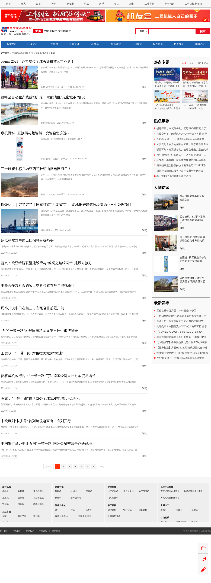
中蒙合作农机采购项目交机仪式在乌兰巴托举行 (38, 285)
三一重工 (61, 194)
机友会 (95, 44)
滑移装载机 (38, 504)
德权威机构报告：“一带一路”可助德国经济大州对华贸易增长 (48, 376)
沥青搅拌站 (76, 497)
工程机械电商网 (193, 3)
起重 (101, 3)
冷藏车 (164, 510)
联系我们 (17, 531)
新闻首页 (11, 44)
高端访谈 (200, 44)
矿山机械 (165, 517)
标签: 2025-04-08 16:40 (57, 123)
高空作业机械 (52, 87)
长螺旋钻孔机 (114, 516)
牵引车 (36, 516)
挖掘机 (5, 491)
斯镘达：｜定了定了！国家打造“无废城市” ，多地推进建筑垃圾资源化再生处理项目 (66, 205)
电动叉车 (22, 516)
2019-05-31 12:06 (9, 433)
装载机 (21, 491)
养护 (53, 3)
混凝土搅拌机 (84, 516)
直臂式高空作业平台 (170, 491)
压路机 (58, 491)
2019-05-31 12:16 (9, 366)
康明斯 (64, 158)
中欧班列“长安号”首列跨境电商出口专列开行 (36, 421)
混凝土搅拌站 (61, 516)
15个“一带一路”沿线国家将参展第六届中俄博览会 (39, 331)
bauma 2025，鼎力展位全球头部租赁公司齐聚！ (37, 61)
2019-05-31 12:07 (9, 411)
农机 (131, 3)
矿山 (116, 3)
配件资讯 (158, 44)
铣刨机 (74, 491)
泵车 (57, 510)
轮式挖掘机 (38, 491)
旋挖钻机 (112, 510)
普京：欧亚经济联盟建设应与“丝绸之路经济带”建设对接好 (46, 263)
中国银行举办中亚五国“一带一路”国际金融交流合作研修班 (46, 443)
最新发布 (161, 303)
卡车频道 (169, 3)
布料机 (89, 510)
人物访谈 (161, 187)
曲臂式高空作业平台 (193, 491)
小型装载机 (38, 497)
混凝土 (70, 3)
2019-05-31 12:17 (9, 298)
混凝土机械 (60, 505)
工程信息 (137, 44)
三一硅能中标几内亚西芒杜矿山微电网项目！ (36, 169)
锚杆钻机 (127, 510)
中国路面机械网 (19, 53)
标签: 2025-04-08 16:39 (64, 158)
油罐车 (179, 510)
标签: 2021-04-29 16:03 (56, 230)
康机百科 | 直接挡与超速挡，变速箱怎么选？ (35, 133)
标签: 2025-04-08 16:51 (62, 87)
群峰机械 (50, 123)
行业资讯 (32, 44)
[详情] (144, 87)
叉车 (4, 516)
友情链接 (43, 531)
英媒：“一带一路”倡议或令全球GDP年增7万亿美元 (40, 398)
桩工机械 (112, 505)
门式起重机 (113, 497)
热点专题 (179, 44)
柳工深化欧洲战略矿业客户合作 (173, 176)
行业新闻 (33, 53)
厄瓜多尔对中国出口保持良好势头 (27, 240)
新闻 (38, 31)
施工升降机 (144, 491)
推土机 (5, 497)
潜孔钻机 (143, 510)
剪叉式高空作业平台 (170, 497)
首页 (8, 3)
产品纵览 (53, 44)
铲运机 (5, 504)
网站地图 (56, 531)
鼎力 (63, 87)
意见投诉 (30, 531)
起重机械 (112, 487)
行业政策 (44, 53)
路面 (38, 3)
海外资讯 (74, 44)
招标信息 (116, 44)
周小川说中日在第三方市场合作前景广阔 (32, 308)
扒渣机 (194, 510)
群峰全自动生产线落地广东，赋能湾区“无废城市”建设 (43, 97)
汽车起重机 (113, 491)
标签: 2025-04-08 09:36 (62, 194)
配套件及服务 (52, 158)
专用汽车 (165, 505)
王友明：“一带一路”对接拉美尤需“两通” (32, 353)
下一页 (102, 466)
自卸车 (21, 504)
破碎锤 (21, 497)
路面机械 (59, 487)
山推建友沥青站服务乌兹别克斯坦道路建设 (179, 170)
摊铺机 (58, 497)
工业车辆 (149, 3)
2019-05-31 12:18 (9, 253)
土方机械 (50, 194)
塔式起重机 (128, 491)
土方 (23, 3)
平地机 (89, 491)
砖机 (73, 510)
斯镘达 (49, 230)
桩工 (86, 3)
